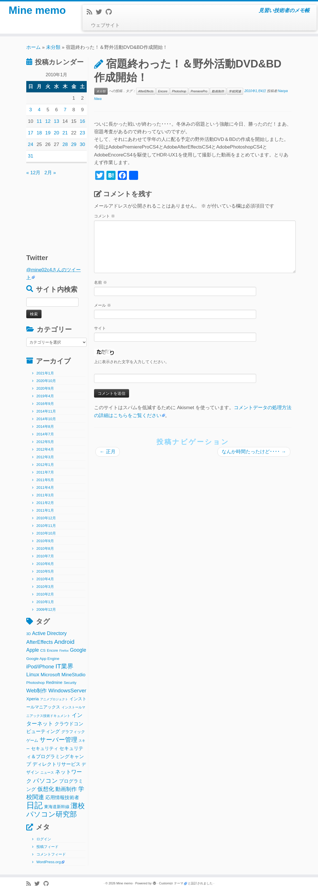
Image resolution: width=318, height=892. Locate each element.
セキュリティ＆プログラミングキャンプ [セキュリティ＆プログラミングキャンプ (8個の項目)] (55, 756)
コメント (104, 216)
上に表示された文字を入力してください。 (131, 361)
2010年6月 (45, 564)
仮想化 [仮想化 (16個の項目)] (45, 789)
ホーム (33, 47)
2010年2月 (45, 594)
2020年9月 (45, 388)
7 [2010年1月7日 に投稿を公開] (65, 109)
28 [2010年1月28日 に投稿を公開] (65, 144)
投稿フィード (47, 847)
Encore (162, 91)
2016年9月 (45, 404)
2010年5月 (45, 571)
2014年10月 (46, 419)
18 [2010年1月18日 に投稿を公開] (39, 133)
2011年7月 (45, 472)
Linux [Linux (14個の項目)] (32, 674)
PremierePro (199, 91)
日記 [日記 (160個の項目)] (34, 805)
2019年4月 (45, 396)
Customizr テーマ (171, 883)
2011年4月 (45, 487)
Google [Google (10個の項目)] (78, 650)
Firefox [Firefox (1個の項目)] (64, 650)
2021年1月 (45, 373)
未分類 (53, 47)
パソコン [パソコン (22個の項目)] (45, 780)
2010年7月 (45, 556)
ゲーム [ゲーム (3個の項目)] (32, 740)
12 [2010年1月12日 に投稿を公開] (48, 121)
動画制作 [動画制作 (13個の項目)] (66, 789)
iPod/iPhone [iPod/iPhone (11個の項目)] (40, 666)
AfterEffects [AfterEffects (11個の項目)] (39, 642)
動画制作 (218, 91)
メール (102, 305)
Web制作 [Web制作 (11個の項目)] (36, 690)
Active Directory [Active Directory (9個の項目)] (49, 633)
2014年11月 (46, 411)
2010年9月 (45, 541)
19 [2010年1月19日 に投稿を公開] (48, 133)
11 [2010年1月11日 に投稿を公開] (39, 121)
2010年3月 (45, 587)
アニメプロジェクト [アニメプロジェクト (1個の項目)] (54, 699)
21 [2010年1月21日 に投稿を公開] (65, 133)
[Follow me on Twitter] (101, 12)
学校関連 (235, 91)
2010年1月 (45, 602)
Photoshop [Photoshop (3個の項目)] (35, 683)
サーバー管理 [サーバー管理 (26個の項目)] (58, 739)
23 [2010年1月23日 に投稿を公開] (82, 133)
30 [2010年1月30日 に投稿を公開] (82, 144)
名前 (100, 282)
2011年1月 (45, 510)
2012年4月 (45, 449)
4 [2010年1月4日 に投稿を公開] (39, 109)
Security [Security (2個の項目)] (70, 683)
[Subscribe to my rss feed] (91, 12)
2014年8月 (45, 426)
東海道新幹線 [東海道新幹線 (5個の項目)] (56, 806)
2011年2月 (45, 503)
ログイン (43, 839)
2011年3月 (45, 495)
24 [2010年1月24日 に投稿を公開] (30, 144)
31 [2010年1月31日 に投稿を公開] (30, 156)
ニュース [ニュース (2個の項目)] (47, 773)
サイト (100, 328)
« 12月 (33, 172)
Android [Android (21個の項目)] (64, 641)
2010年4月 (45, 579)
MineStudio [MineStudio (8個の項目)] (73, 674)
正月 (108, 451)
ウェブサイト (105, 25)
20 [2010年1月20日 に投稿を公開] (56, 133)
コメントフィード (51, 854)
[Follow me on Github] (110, 12)
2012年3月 (45, 457)
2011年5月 (45, 480)
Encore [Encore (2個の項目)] (52, 651)
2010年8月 (45, 548)
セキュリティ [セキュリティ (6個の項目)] (44, 748)
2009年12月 (46, 609)
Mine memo (37, 11)
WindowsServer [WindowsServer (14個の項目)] (67, 690)
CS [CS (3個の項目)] (43, 650)
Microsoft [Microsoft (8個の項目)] (50, 674)
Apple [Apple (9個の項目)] (32, 650)
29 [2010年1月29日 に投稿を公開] (74, 144)
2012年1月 (45, 465)
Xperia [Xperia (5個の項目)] (32, 698)
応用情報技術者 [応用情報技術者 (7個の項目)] (62, 797)
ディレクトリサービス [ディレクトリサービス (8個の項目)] (56, 764)
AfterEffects (145, 91)
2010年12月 (46, 518)
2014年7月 (45, 434)
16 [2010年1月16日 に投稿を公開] (82, 121)
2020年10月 (46, 381)
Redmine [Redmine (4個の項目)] (54, 682)
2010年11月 (46, 526)
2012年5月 (45, 442)
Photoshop (179, 91)
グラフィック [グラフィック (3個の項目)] (73, 732)
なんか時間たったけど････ (254, 451)
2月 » (50, 172)
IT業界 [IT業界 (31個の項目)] (64, 666)
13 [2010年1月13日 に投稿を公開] (56, 121)
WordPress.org (48, 862)
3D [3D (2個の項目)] (28, 634)
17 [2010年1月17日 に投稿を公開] (30, 133)
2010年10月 (46, 533)
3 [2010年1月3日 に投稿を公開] (30, 109)
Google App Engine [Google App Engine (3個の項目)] (42, 659)
